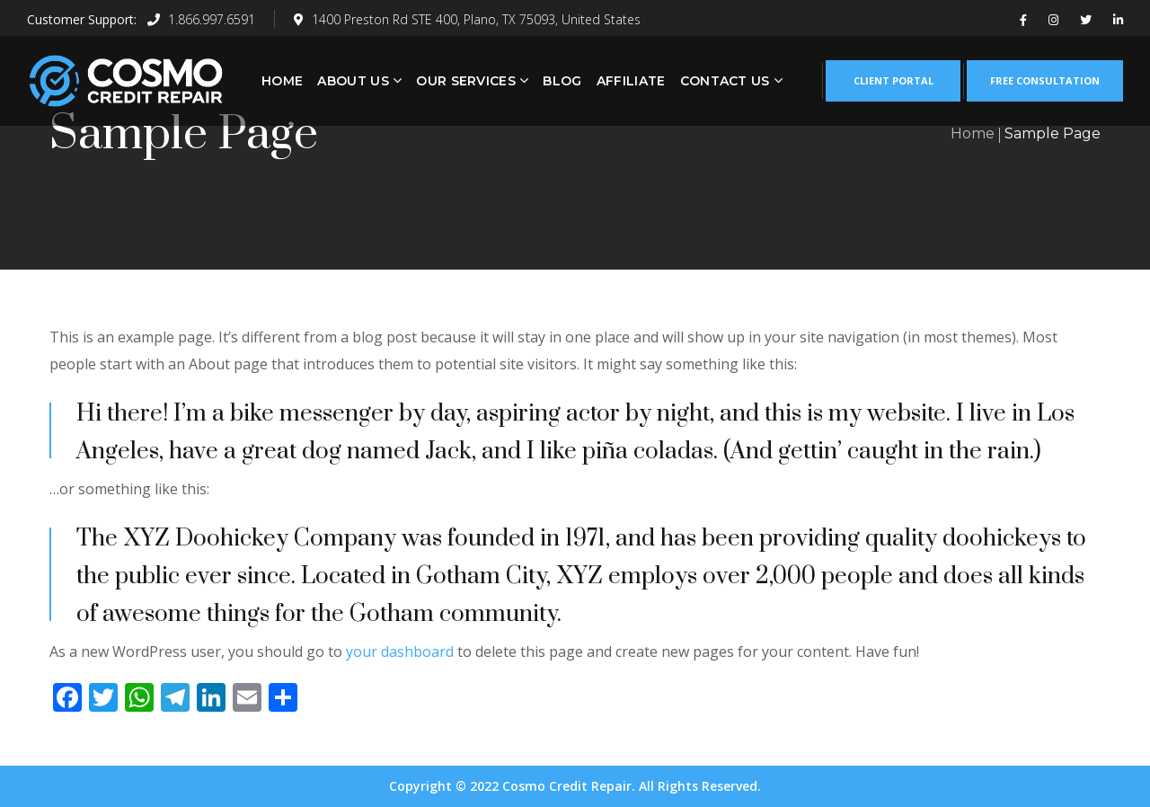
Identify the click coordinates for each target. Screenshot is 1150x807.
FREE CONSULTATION (1045, 80)
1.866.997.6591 (201, 19)
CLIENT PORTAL (893, 80)
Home (973, 133)
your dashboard (400, 651)
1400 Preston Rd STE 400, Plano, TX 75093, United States (467, 19)
